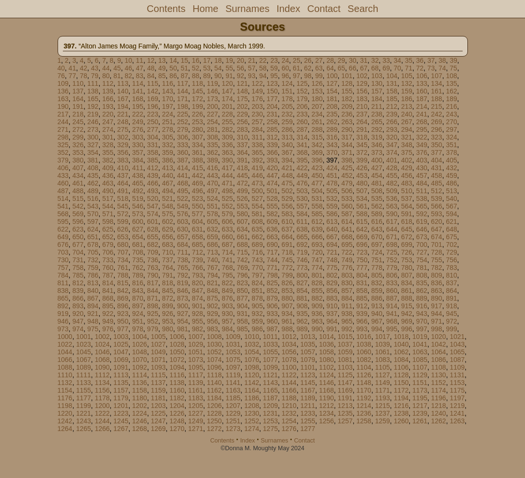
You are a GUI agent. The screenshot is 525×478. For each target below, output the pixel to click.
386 (167, 160)
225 (182, 114)
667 (331, 237)
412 (152, 168)
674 (436, 237)
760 (107, 267)
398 (346, 160)
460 (63, 183)
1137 (158, 382)
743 (256, 260)
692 (302, 244)
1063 (419, 352)
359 (167, 152)
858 (361, 290)
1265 (83, 428)
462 (92, 183)
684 (182, 244)
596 (78, 221)
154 (331, 91)
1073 (195, 359)
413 (167, 168)
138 (92, 91)
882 (316, 298)
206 (302, 106)
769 (242, 267)
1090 (102, 367)
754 (421, 260)
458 (436, 175)
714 (227, 252)
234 (316, 114)
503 (302, 191)
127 (331, 83)
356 (122, 152)
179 (302, 99)
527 (256, 198)
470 (212, 183)
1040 (401, 344)
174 (227, 99)
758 (78, 267)
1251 (233, 421)
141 (137, 91)
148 (242, 91)
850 (242, 290)
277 (152, 129)
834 (406, 283)
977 (122, 329)
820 (197, 283)
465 (137, 183)
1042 (438, 344)
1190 (326, 398)
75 (453, 68)
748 (331, 260)
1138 (176, 382)
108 (451, 76)
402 (406, 160)
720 (316, 252)
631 (197, 229)
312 (271, 137)
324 (451, 137)
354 (92, 152)
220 (107, 114)
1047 (120, 352)
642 (361, 229)
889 (421, 298)
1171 (382, 390)
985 (242, 329)
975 (92, 329)
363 (227, 152)
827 (302, 283)
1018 (401, 336)
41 (72, 68)
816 (137, 283)
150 (271, 91)
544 (107, 206)
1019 (419, 336)
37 (431, 60)
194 (122, 106)
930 (227, 313)
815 (122, 283)
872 (167, 298)
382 (107, 160)
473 (256, 183)
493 (152, 191)
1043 (457, 344)
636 (271, 229)
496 (197, 191)
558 (316, 206)
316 (331, 137)
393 (271, 160)
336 (227, 145)
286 (287, 129)
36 (420, 60)
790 (152, 275)
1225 (158, 413)
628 (152, 229)
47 (139, 68)
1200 (102, 405)
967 (376, 321)
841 (107, 290)
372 (361, 152)
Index (288, 8)
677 (78, 244)
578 (212, 214)
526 (242, 198)
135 (451, 83)
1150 (401, 382)
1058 (326, 352)
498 (227, 191)
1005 (158, 336)
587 (346, 214)
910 (331, 306)
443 (212, 175)
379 (63, 160)
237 (361, 114)
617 (391, 221)
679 (107, 244)
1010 (251, 336)
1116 (176, 375)
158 (391, 91)
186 (406, 99)
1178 (102, 398)
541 (63, 206)
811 (63, 283)
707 (122, 252)
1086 (438, 359)
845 (167, 290)
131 (391, 83)
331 (152, 145)
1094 (176, 367)
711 (182, 252)
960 (271, 321)
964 (331, 321)
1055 (270, 352)
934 (287, 313)
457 (421, 175)
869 (122, 298)
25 (296, 60)
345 (361, 145)
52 (196, 68)
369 (316, 152)
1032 (251, 344)
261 (316, 122)
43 (95, 68)
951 (137, 321)
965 (346, 321)
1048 (139, 352)
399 (361, 160)
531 (316, 198)
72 (420, 68)
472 (242, 183)
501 (271, 191)
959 (256, 321)
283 (242, 129)
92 (240, 76)
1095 (195, 367)
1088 (65, 367)
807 (406, 275)
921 (92, 313)
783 (451, 267)
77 (72, 76)
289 (331, 129)
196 (152, 106)
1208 (251, 405)
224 (167, 114)
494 (167, 191)
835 (421, 283)
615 (361, 221)
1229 (233, 413)
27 (319, 60)
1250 (214, 421)
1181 (158, 398)
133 (421, 83)
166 (107, 99)
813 (92, 283)
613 (331, 221)
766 (197, 267)
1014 (326, 336)
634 (242, 229)
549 (182, 206)
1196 (438, 398)
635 (256, 229)
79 (95, 76)
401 (391, 160)
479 (346, 183)
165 (92, 99)
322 (421, 137)
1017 (382, 336)
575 (167, 214)
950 (122, 321)
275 (122, 129)
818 (167, 283)
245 (78, 122)
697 (376, 244)
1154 (65, 390)
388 (197, 160)
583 (287, 214)
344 (346, 145)
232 (287, 114)
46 (128, 68)
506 (346, 191)
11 (139, 60)
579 (227, 214)
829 (331, 283)
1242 (65, 421)
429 (406, 168)
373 (376, 152)
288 (316, 129)
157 (376, 91)
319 (376, 137)
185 (391, 99)
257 (256, 122)
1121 (270, 375)
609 (271, 221)
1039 (382, 344)
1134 (102, 382)
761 (122, 267)
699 (406, 244)
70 (397, 68)
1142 (251, 382)
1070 (139, 359)
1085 (419, 359)
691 (287, 244)
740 (212, 260)
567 (451, 206)
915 (406, 306)
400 (376, 160)
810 (451, 275)
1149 (382, 382)
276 (137, 129)
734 (122, 260)
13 (162, 60)
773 (302, 267)
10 (128, 60)
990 (316, 329)
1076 (251, 359)
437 (122, 175)
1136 (139, 382)
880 (287, 298)
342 (316, 145)
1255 (307, 421)
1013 (307, 336)
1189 (307, 398)
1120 (251, 375)
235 (331, 114)
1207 (233, 405)
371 (346, 152)
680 (122, 244)
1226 (176, 413)
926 (167, 313)
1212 (326, 405)
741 (227, 260)
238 (376, 114)
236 (346, 114)
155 (346, 91)
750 (361, 260)
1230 (251, 413)
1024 (102, 344)
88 (196, 76)
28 (330, 60)
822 (227, 283)
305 (167, 137)
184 (376, 99)
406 (63, 168)
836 (436, 283)
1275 (270, 428)
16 (196, 60)
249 (137, 122)
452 (346, 175)
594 (451, 214)
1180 (139, 398)
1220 (65, 413)
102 (361, 76)
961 (287, 321)
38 (442, 60)
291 (361, 129)
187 (421, 99)
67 (364, 68)
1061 (382, 352)
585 (316, 214)
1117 (195, 375)
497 (212, 191)
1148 (364, 382)
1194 (401, 398)
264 (361, 122)
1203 (158, 405)
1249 (195, 421)
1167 (307, 390)
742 (242, 260)
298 (63, 137)
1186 (251, 398)
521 (167, 198)
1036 (326, 344)
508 (376, 191)
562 (376, 206)
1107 (419, 367)
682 (152, 244)
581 (256, 214)
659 (212, 237)
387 (182, 160)
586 (331, 214)
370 (331, 152)
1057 (307, 352)
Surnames (248, 8)
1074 (214, 359)
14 (173, 60)
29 (342, 60)
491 (122, 191)
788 (122, 275)
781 (421, 267)
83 (139, 76)
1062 (401, 352)
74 (442, 68)
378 (451, 152)
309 (227, 137)
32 (375, 60)
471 (227, 183)
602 (167, 221)
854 (302, 290)
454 (376, 175)
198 (182, 106)
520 (152, 198)
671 (391, 237)
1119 (233, 375)
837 (451, 283)
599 (122, 221)
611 (302, 221)
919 (63, 313)
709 (152, 252)
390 (227, 160)
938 (346, 313)
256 (242, 122)
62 (307, 68)
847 (197, 290)
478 (331, 183)
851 (256, 290)
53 (207, 68)
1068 (102, 359)
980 (167, 329)
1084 (401, 359)
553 (242, 206)
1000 (65, 336)
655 (152, 237)
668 (346, 237)
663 (271, 237)
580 (242, 214)
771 (271, 267)
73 (431, 68)
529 (287, 198)
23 (274, 60)
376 (421, 152)
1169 (345, 390)
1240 (438, 413)
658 (197, 237)
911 (346, 306)
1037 (345, 344)
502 (287, 191)
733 (107, 260)
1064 (438, 352)
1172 (401, 390)
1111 (83, 375)
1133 (83, 382)
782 (436, 267)
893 (78, 306)
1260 (401, 421)
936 (316, 313)
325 (63, 145)
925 (152, 313)
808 (421, 275)
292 (376, 129)
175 (242, 99)
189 (451, 99)
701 (436, 244)
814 (107, 283)
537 (406, 198)
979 (152, 329)
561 (361, 206)
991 (331, 329)
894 (92, 306)
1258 (364, 421)
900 (182, 306)
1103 (345, 367)
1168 (326, 390)
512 (436, 191)
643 (376, 229)
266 (391, 122)
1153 (457, 382)
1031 (233, 344)
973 (63, 329)
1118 (214, 375)
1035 (307, 344)
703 (63, 252)
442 (197, 175)
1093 (158, 367)
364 (242, 152)
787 (107, 275)
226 (197, 114)
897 (137, 306)
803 (346, 275)
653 (122, 237)
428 (391, 168)
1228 (214, 413)
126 (316, 83)
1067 (83, 359)
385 (152, 160)
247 (107, 122)
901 (197, 306)
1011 (270, 336)
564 (406, 206)
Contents (166, 8)
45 (117, 68)
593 (436, 214)
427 (376, 168)
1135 (120, 382)
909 (316, 306)
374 (391, 152)
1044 (65, 352)
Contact (323, 8)
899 (167, 306)
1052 (214, 352)
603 (182, 221)
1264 (65, 428)
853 (287, 290)
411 (137, 168)
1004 (139, 336)
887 (391, 298)
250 (152, 122)
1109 (457, 367)
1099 (270, 367)
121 (242, 83)
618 (406, 221)
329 (122, 145)
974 (78, 329)
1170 (364, 390)
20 (240, 60)
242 (436, 114)
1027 (158, 344)
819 (182, 283)
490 (107, 191)
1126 (364, 375)
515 (78, 198)
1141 (233, 382)
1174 (438, 390)
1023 (83, 344)
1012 (289, 336)
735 (137, 260)
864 (451, 290)
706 (107, 252)
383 (122, 160)
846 (182, 290)
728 (436, 252)
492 (137, 191)
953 (167, 321)
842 (122, 290)
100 (331, 76)
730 (63, 260)
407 (78, 168)
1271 (195, 428)
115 (152, 83)
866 (78, 298)
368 (302, 152)
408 (92, 168)
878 (256, 298)
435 (92, 175)
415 (197, 168)
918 (451, 306)
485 (436, 183)
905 (256, 306)
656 (167, 237)
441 (182, 175)
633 (227, 229)
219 (92, 114)
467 (167, 183)
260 (302, 122)
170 (167, 99)
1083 (382, 359)
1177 (83, 398)
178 (287, 99)
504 (316, 191)
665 (302, 237)
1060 (364, 352)
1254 (289, 421)
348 (406, 145)
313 (287, 137)
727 (421, 252)
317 (346, 137)
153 (316, 91)
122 (256, 83)
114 (137, 83)
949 (107, 321)
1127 (382, 375)
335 (212, 145)
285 (271, 129)
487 (63, 191)
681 (137, 244)
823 (242, 283)
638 (302, 229)
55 (229, 68)
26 (307, 60)
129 (361, 83)
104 (391, 76)
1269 (158, 428)
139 (107, 91)
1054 (251, 352)
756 (451, 260)
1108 (438, 367)
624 (92, 229)
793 (197, 275)
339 (271, 145)
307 (197, 137)
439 (152, 175)
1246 (139, 421)
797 (256, 275)
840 (92, 290)
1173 (419, 390)
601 (152, 221)
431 (436, 168)
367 (287, 152)
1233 (307, 413)
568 (63, 214)
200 (212, 106)
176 (256, 99)
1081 (345, 359)
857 (346, 290)
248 (122, 122)
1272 (214, 428)
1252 (251, 421)
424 (331, 168)
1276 (289, 428)
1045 (83, 352)
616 (376, 221)
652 (107, 237)
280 (197, 129)
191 (78, 106)
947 (78, 321)
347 (391, 145)
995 (391, 329)
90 (218, 76)
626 (122, 229)
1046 (102, 352)
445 (242, 175)
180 (316, 99)
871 (152, 298)
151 (287, 91)
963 (316, 321)
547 (152, 206)
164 (78, 99)
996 (406, 329)
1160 (176, 390)
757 (63, 267)
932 (256, 313)
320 (391, 137)
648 (451, 229)
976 (107, 329)
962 (302, 321)
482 (391, 183)
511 (421, 191)
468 (182, 183)
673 (421, 237)
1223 (120, 413)
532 (331, 198)
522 (182, 198)
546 (137, 206)
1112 (102, 375)
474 (271, 183)
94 (263, 76)
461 (78, 183)
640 (331, 229)
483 (406, 183)
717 (271, 252)
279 (182, 129)
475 (287, 183)
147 (227, 91)
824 (256, 283)
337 (242, 145)
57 (252, 68)
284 (256, 129)
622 (63, 229)
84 (151, 76)
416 (212, 168)
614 (346, 221)
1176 (65, 398)
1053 (233, 352)
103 (376, 76)
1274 (251, 428)
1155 (83, 390)
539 (436, 198)
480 (361, 183)
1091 (120, 367)
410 (122, 168)
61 (296, 68)
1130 (438, 375)
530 (302, 198)
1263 (457, 421)
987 (271, 329)
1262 (438, 421)
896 (122, 306)
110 (78, 83)
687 (227, 244)
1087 (457, 359)
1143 (270, 382)
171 (182, 99)
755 (436, 260)
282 (227, 129)
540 (451, 198)
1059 (345, 352)
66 (353, 68)
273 (92, 129)
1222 (102, 413)
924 (137, 313)
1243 (83, 421)
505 (331, 191)
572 (122, 214)
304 (152, 137)
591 (406, 214)
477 (316, 183)
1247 (158, 421)
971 (436, 321)
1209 (270, 405)
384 (137, 160)
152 (302, 91)
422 (302, 168)
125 (302, 83)
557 (302, 206)
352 (63, 152)
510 (406, 191)
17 (207, 60)
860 (391, 290)
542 (78, 206)
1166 (289, 390)
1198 (65, 405)
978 (137, 329)
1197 (457, 398)
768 (227, 267)
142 (152, 91)
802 (331, 275)
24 (285, 60)
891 (451, 298)
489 (92, 191)
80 (106, 76)
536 (391, 198)
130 (376, 83)
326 (78, 145)
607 (242, 221)
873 (182, 298)
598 (107, 221)
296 (436, 129)
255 (227, 122)
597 (92, 221)
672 (406, 237)
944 (436, 313)
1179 (120, 398)
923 (122, 313)
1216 (401, 405)
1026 (139, 344)
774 (316, 267)
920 (78, 313)
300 (92, 137)
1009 (233, 336)
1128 (401, 375)
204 (271, 106)
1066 (65, 359)
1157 (120, 390)
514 (63, 198)
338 (256, 145)
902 (212, 306)
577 (197, 214)
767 (212, 267)
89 (207, 76)
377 (436, 152)
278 (167, 129)
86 (173, 76)
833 (391, 283)
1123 (307, 375)
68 (375, 68)
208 (331, 106)
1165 (270, 390)
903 (227, 306)
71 (409, 68)
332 (167, 145)
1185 (233, 398)
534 (361, 198)
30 (353, 60)
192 (92, 106)
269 (436, 122)
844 (152, 290)
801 (316, 275)
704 (78, 252)
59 (274, 68)
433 (63, 175)
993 (361, 329)
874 (197, 298)
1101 (307, 367)
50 (173, 68)
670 (376, 237)
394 (287, 160)
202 (242, 106)
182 (346, 99)
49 (162, 68)
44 (106, 68)
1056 (289, 352)
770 (256, 267)
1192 (364, 398)
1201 (120, 405)
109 (63, 83)
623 (78, 229)
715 (242, 252)
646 (421, 229)
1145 (307, 382)
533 (346, 198)
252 (182, 122)
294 (406, 129)
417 (227, 168)
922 (107, 313)
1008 (214, 336)
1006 (176, 336)
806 (391, 275)
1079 (307, 359)
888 (406, 298)
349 (421, 145)
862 (421, 290)
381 (92, 160)
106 (421, 76)
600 (137, 221)
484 (421, 183)
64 (330, 68)
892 (63, 306)
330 (137, 145)
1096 (214, 367)
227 (212, 114)
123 (271, 83)
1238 (401, 413)
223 (152, 114)
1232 (289, 413)
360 (182, 152)
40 (61, 68)
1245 (120, 421)
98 (307, 76)
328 (107, 145)
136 (63, 91)
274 (107, 129)
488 (78, 191)
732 (92, 260)
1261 (419, 421)
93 (252, 76)
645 (406, 229)
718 (287, 252)
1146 (326, 382)
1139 (195, 382)
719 (302, 252)
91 (229, 76)
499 (242, 191)
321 (406, 137)
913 (376, 306)
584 (302, 214)
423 (316, 168)
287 (302, 129)
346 (376, 145)
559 (331, 206)
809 (436, 275)
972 (451, 321)
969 (406, 321)
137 (78, 91)
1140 (214, 382)
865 (63, 298)
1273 (233, 428)
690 (271, 244)
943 (421, 313)
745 (287, 260)
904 (242, 306)
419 (256, 168)
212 (391, 106)
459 (451, 175)
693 (316, 244)
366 (271, 152)
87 (184, 76)
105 (406, 76)
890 (436, 298)
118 (197, 83)
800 (302, 275)
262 (331, 122)
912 (361, 306)
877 (242, 298)
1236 (364, 413)
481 (376, 183)
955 (197, 321)
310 (242, 137)
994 (376, 329)
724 (376, 252)
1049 (158, 352)
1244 (102, 421)
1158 (139, 390)
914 (391, 306)
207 (316, 106)
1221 (83, 413)
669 (361, 237)
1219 (457, 405)
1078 (289, 359)
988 (287, 329)
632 (212, 229)
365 (256, 152)
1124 (326, 375)
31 (364, 60)
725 (391, 252)
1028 (176, 344)
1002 (102, 336)
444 (227, 175)
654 (137, 237)
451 (331, 175)
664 (287, 237)
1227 (195, 413)
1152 (438, 382)
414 (182, 168)
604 (197, 221)
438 (137, 175)
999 (451, 329)
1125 (345, 375)
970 (421, 321)
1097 (233, 367)
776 (346, 267)
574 (152, 214)
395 (302, 160)
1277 (307, 428)
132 (406, 83)
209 (346, 106)
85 (162, 76)
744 (271, 260)
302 (122, 137)
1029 (195, 344)
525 (227, 198)
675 (451, 237)
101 (346, 76)
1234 (326, 413)
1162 (214, 390)
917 (436, 306)
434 (78, 175)
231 (271, 114)
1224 (139, 413)
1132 (65, 382)
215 (436, 106)
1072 (176, 359)
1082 (364, 359)
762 (137, 267)
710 (167, 252)
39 (453, 60)
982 (197, 329)
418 (242, 168)
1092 (139, 367)
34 (397, 60)
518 (122, 198)
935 (302, 313)
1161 (195, 390)
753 (406, 260)
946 (63, 321)
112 (107, 83)
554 (256, 206)
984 (227, 329)
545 (122, 206)
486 (451, 183)
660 (227, 237)
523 (197, 198)
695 (346, 244)
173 (212, 99)
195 (137, 106)
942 (406, 313)
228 (227, 114)
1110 (65, 375)
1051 (195, 352)
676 (63, 244)
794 (212, 275)
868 (107, 298)
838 (63, 290)
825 (271, 283)
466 (152, 183)
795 (227, 275)
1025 (120, 344)
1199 (83, 405)
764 (167, 267)
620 (436, 221)
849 (227, 290)
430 (421, 168)
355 (107, 152)
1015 (345, 336)
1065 (457, 352)
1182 (176, 398)
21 (252, 60)
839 (78, 290)
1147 (345, 382)
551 (212, 206)
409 (107, 168)
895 (107, 306)
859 (376, 290)
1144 (289, 382)
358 (152, 152)
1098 (251, 367)
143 (167, 91)
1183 (195, 398)
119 (212, 83)
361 (197, 152)
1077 (270, 359)
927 (182, 313)
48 (151, 68)
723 (361, 252)
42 (83, 68)
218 (78, 114)
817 (152, 283)
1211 (307, 405)
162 (451, 91)
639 (316, 229)
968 (391, 321)
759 (92, 267)
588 (361, 214)
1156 (102, 390)
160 (421, 91)
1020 (438, 336)
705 (92, 252)
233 (302, 114)
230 (256, 114)
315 (316, 137)
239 (391, 114)
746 (302, 260)
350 (436, 145)
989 (302, 329)
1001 (83, 336)
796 (242, 275)
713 (212, 252)
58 (263, 68)
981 (182, 329)
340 (287, 145)
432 (451, 168)
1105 (382, 367)
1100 (289, 367)
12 (151, 60)
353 (78, 152)
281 (212, 129)
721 (331, 252)
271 (63, 129)
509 (391, 191)
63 (319, 68)
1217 (419, 405)
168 (137, 99)
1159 (158, 390)
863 (436, 290)
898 (152, 306)
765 (182, 267)
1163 (233, 390)
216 (451, 106)
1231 (270, 413)
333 (182, 145)
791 (167, 275)
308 (212, 137)
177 (271, 99)
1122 (289, 375)
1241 (457, 413)
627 (137, 229)
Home (205, 8)
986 (256, 329)
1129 (419, 375)
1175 (457, 390)
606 (227, 221)
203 (256, 106)
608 (256, 221)
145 (197, 91)
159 (406, 91)
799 (287, 275)
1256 (326, 421)
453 (361, 175)
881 (302, 298)
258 (271, 122)
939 (361, 313)
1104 (364, 367)
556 (287, 206)
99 (319, 76)
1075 (233, 359)
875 (212, 298)
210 (361, 106)
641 (346, 229)
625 (107, 229)
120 (227, 83)
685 (197, 244)
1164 (251, 390)
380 (78, 160)
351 (451, 145)
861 (406, 290)
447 (271, 175)
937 (331, 313)
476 (302, 183)
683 (167, 244)
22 (263, 60)
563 (391, 206)
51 (184, 68)
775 (331, 267)
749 (346, 260)
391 (242, 160)
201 (227, 106)
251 (167, 122)
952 (152, 321)
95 (274, 76)
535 (376, 198)
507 (361, 191)
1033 (270, 344)
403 (421, 160)
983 (212, 329)
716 (256, 252)
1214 (364, 405)
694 (331, 244)
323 (436, 137)
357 (137, 152)
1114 (139, 375)
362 (212, 152)
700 (421, 244)
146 (212, 91)
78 (83, 76)
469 (197, 183)
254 (212, 122)
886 (376, 298)
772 (287, 267)
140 (122, 91)
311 (256, 137)
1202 (139, 405)
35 (409, 60)
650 (78, 237)
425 (346, 168)
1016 (364, 336)
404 (436, 160)
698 (391, 244)
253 (197, 122)
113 (122, 83)
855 (316, 290)
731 (78, 260)
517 (107, 198)
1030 (214, 344)
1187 (270, 398)
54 (218, 68)
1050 (176, 352)
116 (167, 83)
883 (331, 298)
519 (137, 198)
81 (117, 76)
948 (92, 321)
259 (287, 122)
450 (316, 175)
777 (361, 267)
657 (182, 237)
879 (271, 298)
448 (287, 175)
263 (346, 122)
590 (391, 214)
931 (242, 313)
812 (78, 283)
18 (218, 60)
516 (92, 198)
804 (361, 275)
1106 (401, 367)
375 (406, 152)
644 (391, 229)
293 (391, 129)
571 (107, 214)
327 (92, 145)
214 (421, 106)
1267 (120, 428)
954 (182, 321)
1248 (176, 421)
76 (61, 76)
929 (212, 313)
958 (242, 321)
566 (436, 206)
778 (376, 267)
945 (451, 313)
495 (182, 191)
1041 (419, 344)
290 (346, 129)
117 (182, 83)
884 (346, 298)
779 (391, 267)
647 (436, 229)
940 (376, 313)
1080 (326, 359)
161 (436, 91)
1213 (345, 405)
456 (406, 175)
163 (63, 99)
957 (227, 321)
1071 (158, 359)
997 (421, 329)
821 (212, 283)
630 (182, 229)
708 (137, 252)
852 (271, 290)
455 (391, 175)
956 (212, 321)
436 (107, 175)
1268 (139, 428)
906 (271, 306)
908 (302, 306)
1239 (419, 413)
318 (361, 137)
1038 (364, 344)
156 (361, 91)
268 (421, 122)
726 (406, 252)
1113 (120, 375)
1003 (120, 336)
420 (271, 168)
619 (421, 221)
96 (285, 76)
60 (285, 68)
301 (107, 137)
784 (63, 275)
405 (451, 160)
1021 (457, 336)
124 (287, 83)
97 (296, 76)
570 (92, 214)
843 (137, 290)
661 (242, 237)
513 (451, 191)
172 (197, 99)
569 (78, 214)
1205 (195, 405)
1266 (102, 428)
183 (361, 99)
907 (287, 306)
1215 (382, 405)
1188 (289, 398)
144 (182, 91)
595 (63, 221)
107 (436, 76)
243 (451, 114)
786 (92, 275)
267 (406, 122)
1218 (438, 405)
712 (197, 252)
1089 (83, 367)
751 (376, 260)
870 (137, 298)
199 (197, 106)
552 (227, 206)
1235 (345, 413)
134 (436, 83)
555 (271, 206)
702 (451, 244)
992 (346, 329)
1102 (326, 367)
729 (451, 252)
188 (436, 99)
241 (421, 114)
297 (451, 129)
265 (376, 122)
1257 (345, 421)
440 (167, 175)
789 (137, 275)
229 (242, 114)
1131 (457, 375)
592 (421, 214)
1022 (65, 344)
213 (406, 106)
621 (451, 221)
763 (152, 267)
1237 (382, 413)
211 (376, 106)
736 (152, 260)
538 (421, 198)
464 (122, 183)
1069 (120, 359)
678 (92, 244)
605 (212, 221)
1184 (214, 398)
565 (421, 206)
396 (316, 160)
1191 (345, 398)
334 (197, 145)
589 (376, 214)
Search (362, 8)
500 (256, 191)
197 (167, 106)
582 (271, 214)
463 (107, 183)
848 (212, 290)
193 (107, 106)
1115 (158, 375)
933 (271, 313)
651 (92, 237)
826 (287, 283)
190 (63, 106)
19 (229, 60)
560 (346, 206)
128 (346, 83)
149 (256, 91)
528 (271, 198)
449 (302, 175)
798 (271, 275)
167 (122, 99)
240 (406, 114)
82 (128, 76)
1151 (419, 382)
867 (92, 298)
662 (256, 237)
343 (331, 145)
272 (78, 129)
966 (361, 321)
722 (346, 252)
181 (331, 99)
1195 (419, 398)
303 (137, 137)
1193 (382, 398)
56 (240, 68)
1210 (289, 405)
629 (167, 229)
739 (197, 260)
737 (167, 260)
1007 (195, 336)
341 (302, 145)
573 (137, 214)
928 (197, 313)
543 (92, 206)
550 (197, 206)
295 (421, 129)
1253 (270, 421)
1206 (214, 405)
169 (152, 99)
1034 (289, 344)
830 (346, 283)
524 (212, 198)
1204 (176, 405)
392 (256, 160)
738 (182, 260)
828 (316, 283)
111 (92, 83)
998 (436, 329)
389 (212, 160)
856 (331, 290)
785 (78, 275)
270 (451, 122)
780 (406, 267)
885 (361, 298)
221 (122, 114)
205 (287, 106)
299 (78, 137)
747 (316, 260)
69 (386, 68)
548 (167, 206)
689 (256, 244)
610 (287, 221)
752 (391, 260)
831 (361, 283)
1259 (382, 421)
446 (256, 175)
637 (287, 229)
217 (63, 114)
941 (391, 313)
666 (316, 237)
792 (182, 275)
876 (227, 298)
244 (63, 122)
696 (361, 244)
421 (287, 168)
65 (341, 68)
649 (63, 237)
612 (316, 221)
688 (242, 244)
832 (376, 283)
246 (92, 122)
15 (185, 60)
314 (302, 137)
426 (361, 168)
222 (137, 114)
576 (182, 214)
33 (386, 60)
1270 (176, 428)
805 (376, 275)
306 (182, 137)
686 (212, 244)
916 (421, 306)
